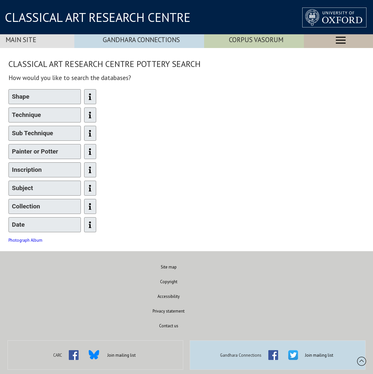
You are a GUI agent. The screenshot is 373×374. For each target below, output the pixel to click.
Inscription (27, 169)
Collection (26, 206)
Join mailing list (121, 355)
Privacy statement (169, 311)
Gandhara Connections (141, 39)
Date (18, 224)
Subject (22, 188)
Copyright (168, 282)
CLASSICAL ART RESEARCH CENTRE (97, 17)
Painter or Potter (35, 151)
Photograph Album (25, 240)
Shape (20, 96)
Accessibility (168, 296)
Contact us (168, 326)
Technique (26, 115)
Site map (169, 267)
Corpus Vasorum (256, 39)
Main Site (21, 39)
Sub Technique (32, 133)
